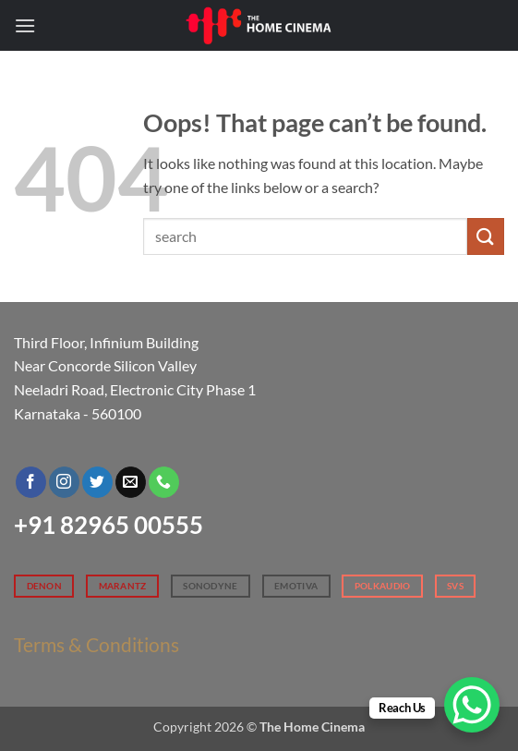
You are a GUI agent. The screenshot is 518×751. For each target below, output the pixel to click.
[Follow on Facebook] (31, 482)
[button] (25, 25)
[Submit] (485, 236)
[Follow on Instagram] (64, 482)
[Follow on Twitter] (97, 482)
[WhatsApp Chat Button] (472, 705)
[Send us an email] (130, 482)
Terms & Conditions (96, 644)
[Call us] (164, 482)
